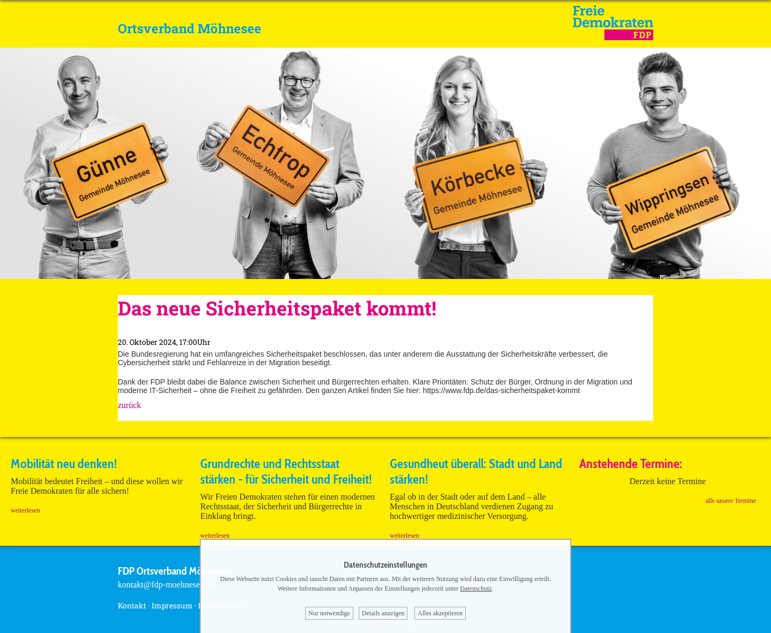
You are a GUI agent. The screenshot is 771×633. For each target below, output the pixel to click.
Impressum (172, 605)
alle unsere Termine (731, 500)
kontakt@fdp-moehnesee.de (166, 584)
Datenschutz (476, 588)
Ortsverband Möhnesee (189, 28)
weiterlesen (25, 510)
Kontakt (132, 605)
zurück (129, 405)
